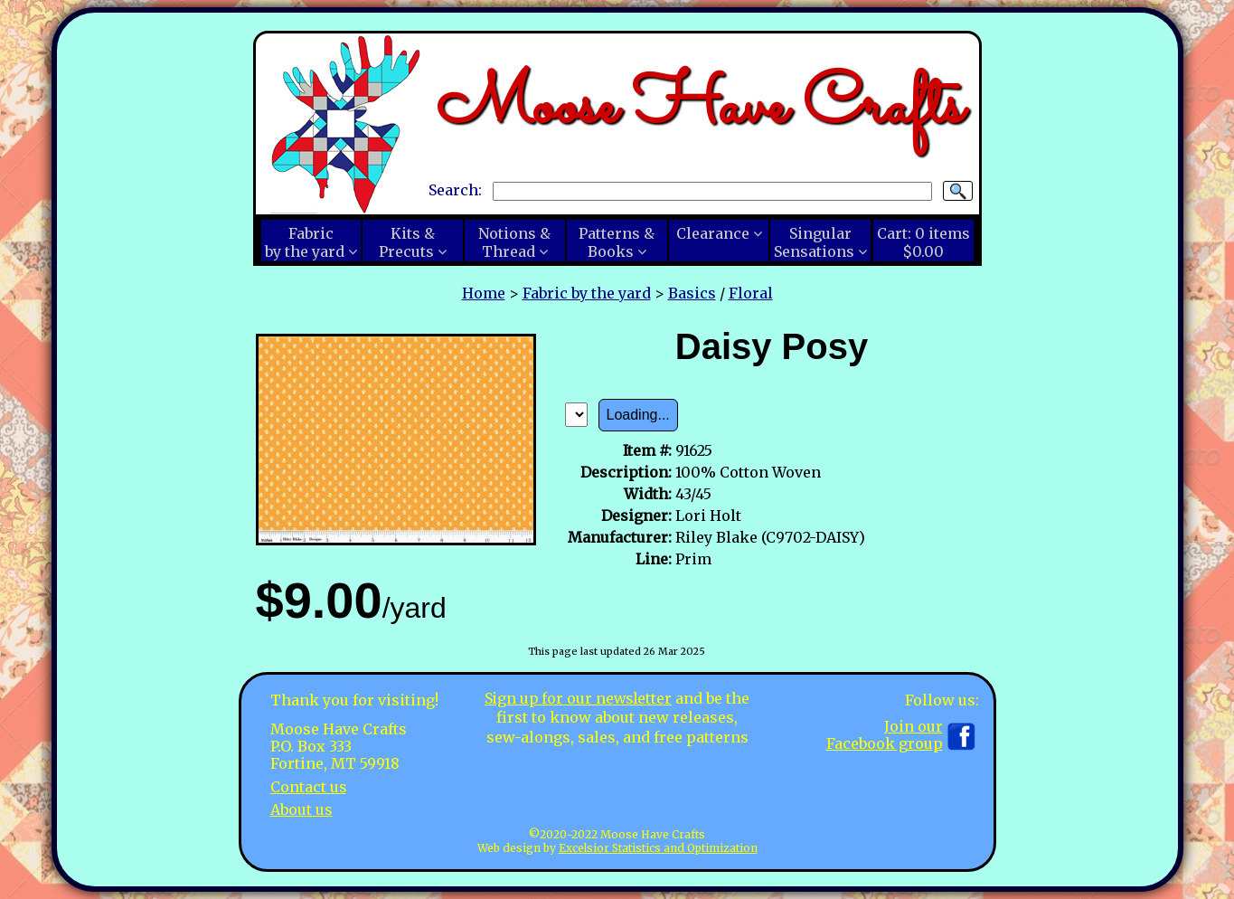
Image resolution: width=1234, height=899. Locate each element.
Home (483, 293)
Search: (455, 190)
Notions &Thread (514, 242)
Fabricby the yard (304, 242)
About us (301, 809)
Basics (692, 293)
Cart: (923, 242)
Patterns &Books (617, 242)
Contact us (308, 787)
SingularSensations (814, 242)
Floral (751, 293)
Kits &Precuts (407, 242)
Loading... (638, 414)
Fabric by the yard (587, 293)
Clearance (712, 233)
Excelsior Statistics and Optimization (658, 848)
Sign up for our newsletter (578, 698)
